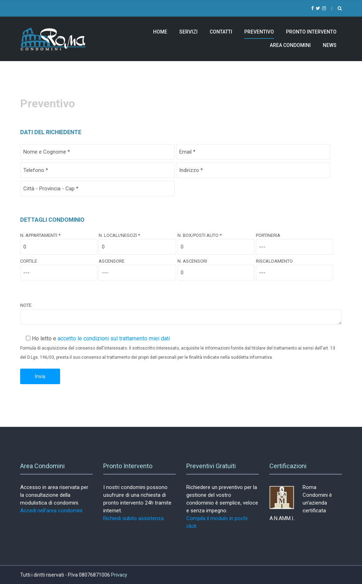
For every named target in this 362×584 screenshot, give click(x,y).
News (330, 45)
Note (181, 314)
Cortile (58, 266)
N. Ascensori (216, 266)
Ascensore (137, 266)
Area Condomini (290, 45)
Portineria (294, 241)
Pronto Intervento (311, 32)
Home (160, 32)
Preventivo (259, 32)
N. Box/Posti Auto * (216, 241)
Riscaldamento (294, 266)
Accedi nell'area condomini (51, 510)
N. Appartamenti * (58, 241)
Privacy (119, 575)
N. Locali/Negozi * (137, 241)
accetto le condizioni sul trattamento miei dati (114, 338)
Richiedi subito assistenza (133, 518)
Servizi (188, 32)
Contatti (221, 32)
